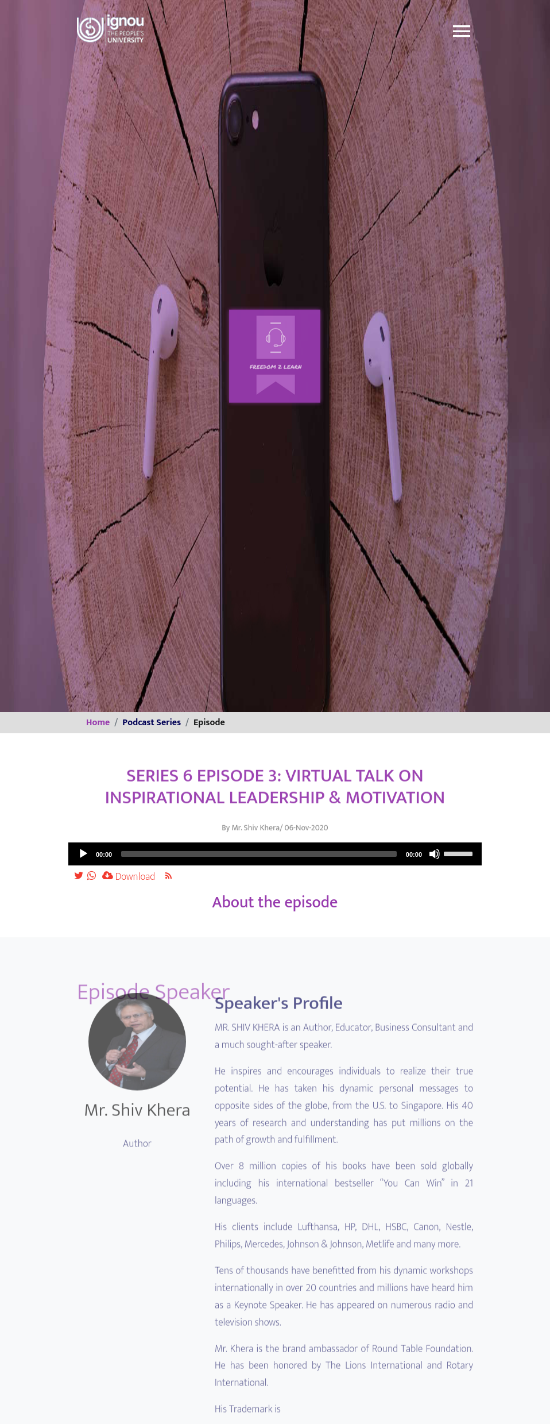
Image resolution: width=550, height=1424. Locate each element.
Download (128, 876)
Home (98, 722)
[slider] (259, 854)
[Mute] (434, 854)
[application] (275, 853)
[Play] (83, 854)
